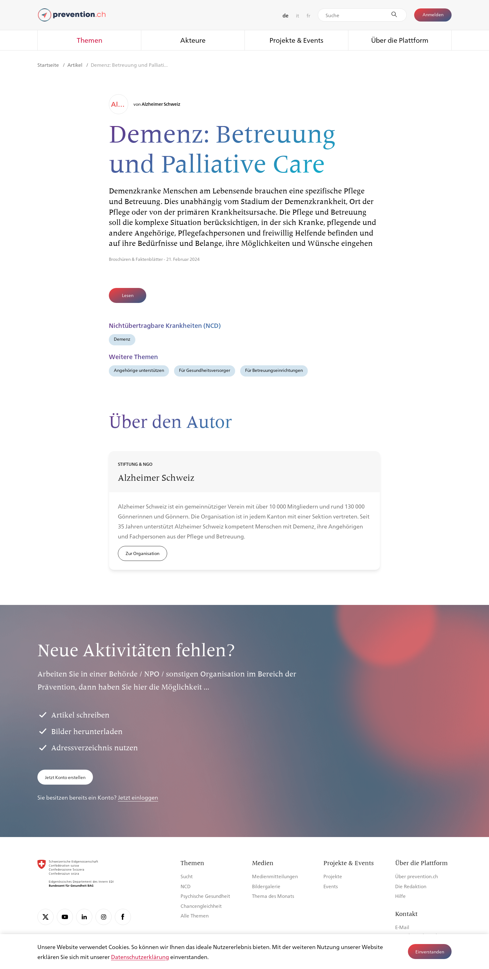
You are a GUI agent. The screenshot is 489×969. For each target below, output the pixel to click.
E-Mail (402, 927)
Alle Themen (195, 915)
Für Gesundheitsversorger (204, 370)
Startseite (48, 64)
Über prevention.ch (416, 876)
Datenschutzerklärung (140, 956)
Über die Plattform (399, 39)
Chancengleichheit (201, 906)
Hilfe (400, 896)
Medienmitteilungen (275, 876)
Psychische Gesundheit (205, 896)
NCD (186, 886)
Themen (89, 39)
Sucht (187, 876)
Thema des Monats (273, 896)
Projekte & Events (296, 39)
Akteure (193, 39)
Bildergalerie (266, 886)
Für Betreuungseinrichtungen (274, 370)
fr (308, 15)
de (285, 15)
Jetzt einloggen (138, 797)
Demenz (122, 339)
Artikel (75, 64)
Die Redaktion (410, 886)
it (297, 15)
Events (330, 886)
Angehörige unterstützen (139, 370)
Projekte (332, 876)
